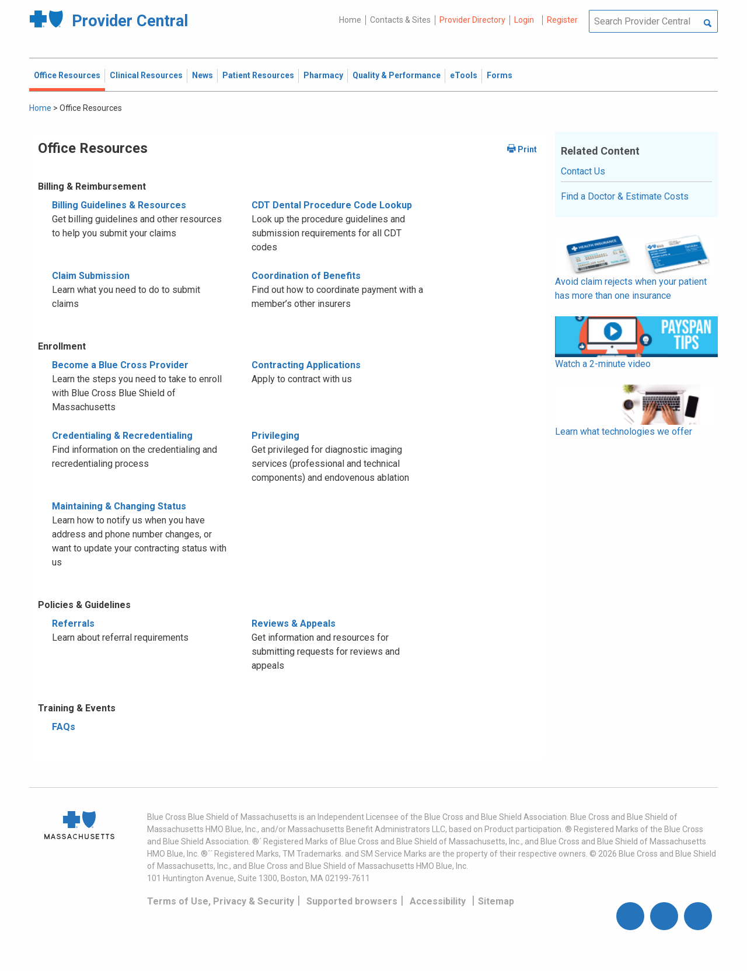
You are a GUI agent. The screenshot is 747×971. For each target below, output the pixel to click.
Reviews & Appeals (294, 623)
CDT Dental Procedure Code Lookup (332, 205)
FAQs (63, 726)
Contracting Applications (306, 365)
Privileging (275, 435)
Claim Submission (91, 275)
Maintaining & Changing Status (119, 506)
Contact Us (583, 171)
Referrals (73, 623)
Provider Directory (472, 20)
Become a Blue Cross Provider (120, 365)
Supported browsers (351, 901)
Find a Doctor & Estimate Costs (625, 196)
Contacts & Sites (400, 20)
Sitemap (496, 901)
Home (350, 20)
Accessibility (438, 901)
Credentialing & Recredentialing (122, 435)
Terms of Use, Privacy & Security (220, 901)
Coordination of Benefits (306, 275)
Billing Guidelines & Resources (119, 205)
